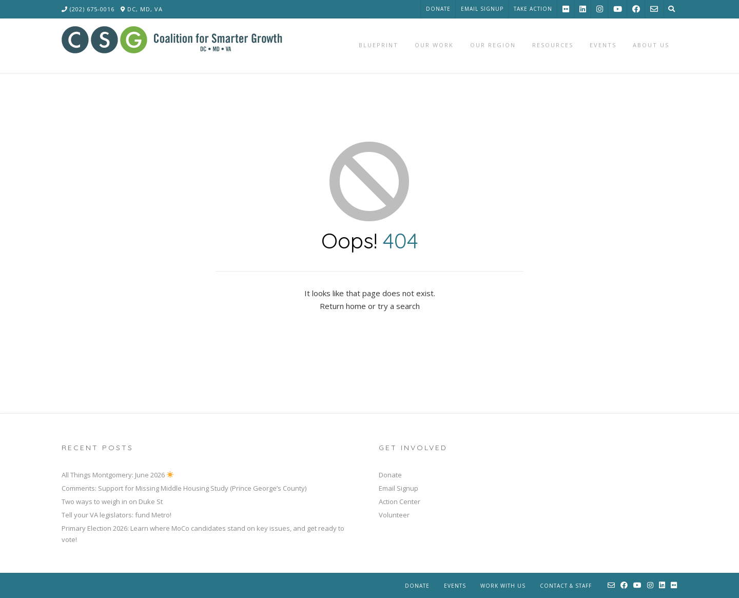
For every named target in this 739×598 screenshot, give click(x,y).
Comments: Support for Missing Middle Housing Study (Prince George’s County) (184, 488)
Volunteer (394, 514)
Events (455, 585)
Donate (438, 8)
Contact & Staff (566, 585)
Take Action (533, 8)
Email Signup (482, 8)
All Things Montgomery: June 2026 (117, 474)
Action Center (399, 501)
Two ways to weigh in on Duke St (112, 501)
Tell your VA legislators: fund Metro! (116, 514)
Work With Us (503, 585)
